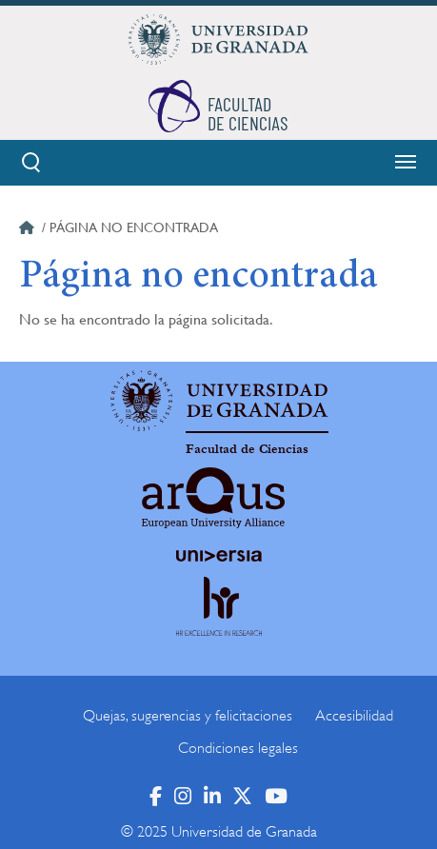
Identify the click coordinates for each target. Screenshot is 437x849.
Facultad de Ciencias (247, 449)
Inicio (28, 230)
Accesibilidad (354, 715)
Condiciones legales (238, 748)
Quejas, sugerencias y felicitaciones (187, 715)
